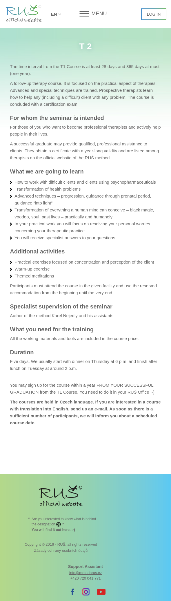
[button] (86, 13)
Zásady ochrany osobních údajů (61, 550)
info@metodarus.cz (85, 573)
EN (54, 14)
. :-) (53, 530)
